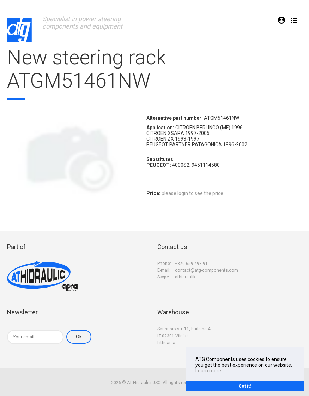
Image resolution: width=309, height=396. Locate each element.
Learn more (208, 370)
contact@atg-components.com (206, 270)
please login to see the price (192, 193)
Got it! (244, 386)
